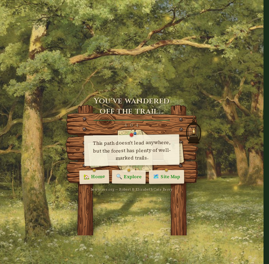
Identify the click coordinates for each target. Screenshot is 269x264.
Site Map (166, 177)
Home (94, 177)
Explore (129, 177)
